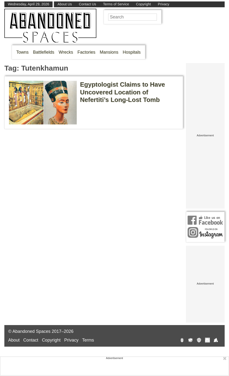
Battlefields (43, 52)
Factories (86, 52)
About (14, 340)
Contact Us (87, 4)
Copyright (143, 4)
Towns (22, 52)
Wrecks (66, 52)
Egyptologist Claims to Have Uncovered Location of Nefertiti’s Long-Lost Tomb (122, 92)
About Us (65, 4)
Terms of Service (116, 4)
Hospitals (132, 52)
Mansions (109, 52)
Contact (30, 340)
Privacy (163, 4)
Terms (88, 340)
